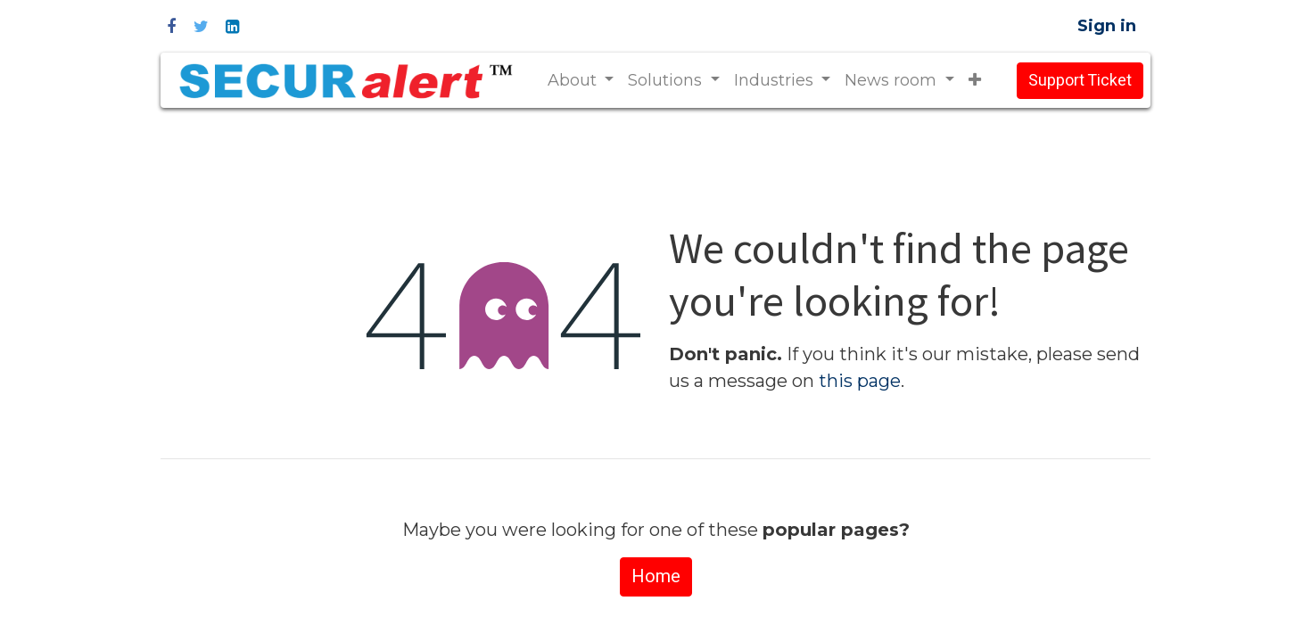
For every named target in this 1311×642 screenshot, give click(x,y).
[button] (974, 81)
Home (655, 576)
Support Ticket (1080, 81)
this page (860, 380)
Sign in (1106, 26)
